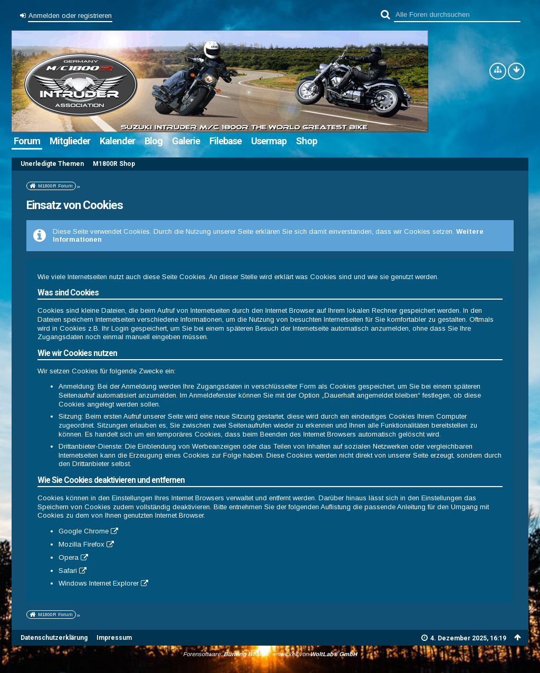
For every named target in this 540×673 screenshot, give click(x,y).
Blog (153, 140)
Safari (68, 571)
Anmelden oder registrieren (70, 15)
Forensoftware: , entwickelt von (270, 654)
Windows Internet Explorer (99, 583)
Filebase (225, 140)
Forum (27, 140)
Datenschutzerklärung (54, 637)
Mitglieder (70, 140)
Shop (306, 140)
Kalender (117, 140)
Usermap (268, 140)
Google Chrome (84, 531)
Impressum (114, 637)
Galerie (186, 140)
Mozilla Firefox (81, 544)
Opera (69, 557)
